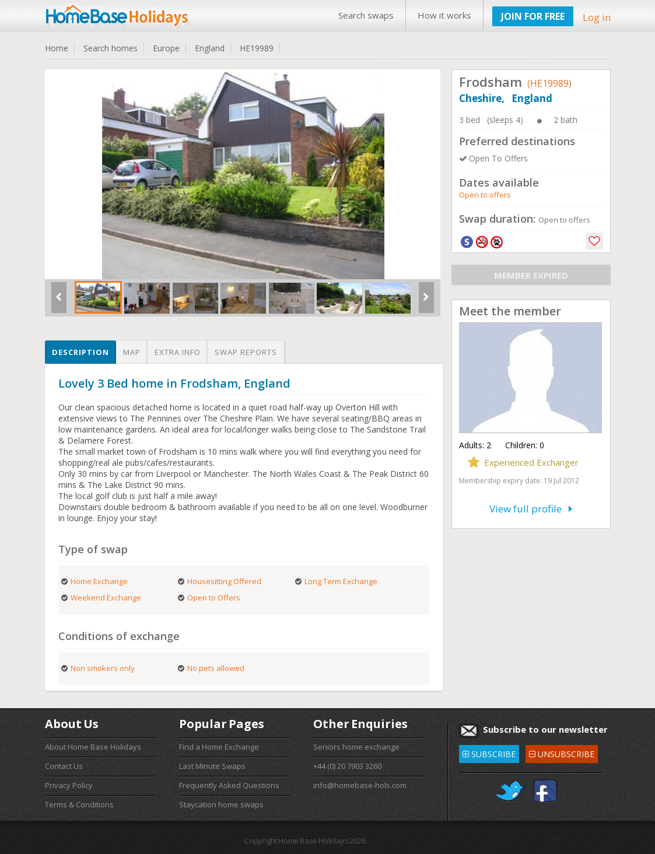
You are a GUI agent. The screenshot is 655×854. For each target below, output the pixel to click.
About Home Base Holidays (93, 746)
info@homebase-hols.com (360, 785)
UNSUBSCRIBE (562, 752)
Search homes (110, 48)
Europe (166, 48)
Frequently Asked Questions (229, 785)
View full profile (530, 508)
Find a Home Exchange (219, 746)
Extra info (178, 352)
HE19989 (257, 48)
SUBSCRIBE (489, 752)
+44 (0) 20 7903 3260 (347, 766)
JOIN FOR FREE (533, 16)
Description (80, 352)
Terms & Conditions (79, 804)
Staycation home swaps (221, 804)
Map (132, 352)
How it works (444, 15)
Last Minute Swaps (212, 766)
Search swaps (366, 15)
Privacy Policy (69, 785)
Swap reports (246, 352)
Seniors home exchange (356, 746)
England (210, 48)
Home (56, 48)
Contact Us (64, 766)
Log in (597, 17)
